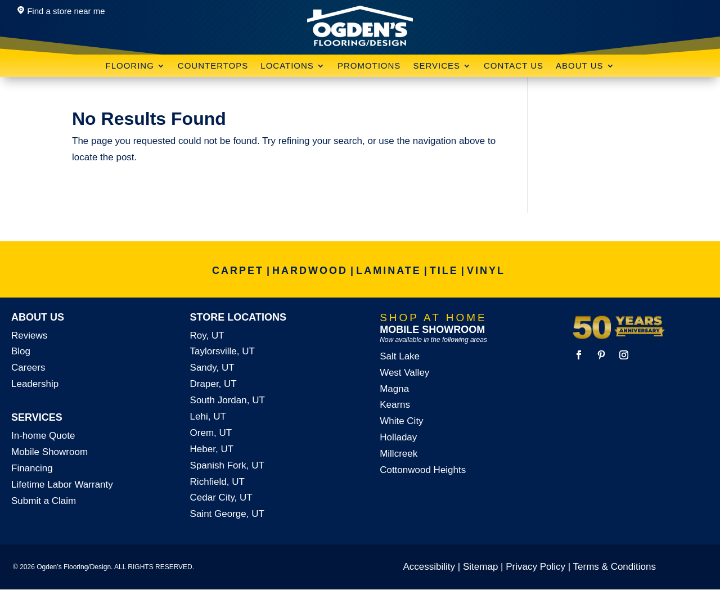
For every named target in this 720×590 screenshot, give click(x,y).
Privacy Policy (535, 566)
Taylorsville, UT (222, 351)
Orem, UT (211, 432)
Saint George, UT (227, 513)
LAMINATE (388, 270)
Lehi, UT (208, 416)
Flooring (129, 66)
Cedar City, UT (221, 497)
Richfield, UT (217, 481)
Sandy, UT (212, 367)
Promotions (369, 66)
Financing (32, 468)
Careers (28, 367)
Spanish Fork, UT (227, 465)
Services (436, 66)
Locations (287, 66)
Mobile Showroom (49, 452)
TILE (444, 270)
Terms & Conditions (614, 566)
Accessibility (429, 566)
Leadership (34, 384)
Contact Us (513, 66)
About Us (579, 66)
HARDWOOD (310, 270)
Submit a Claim (43, 501)
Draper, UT (213, 384)
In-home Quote (43, 435)
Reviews (29, 335)
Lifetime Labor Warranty (62, 484)
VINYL (486, 270)
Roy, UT (207, 335)
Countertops (213, 66)
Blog (20, 351)
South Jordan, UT (227, 400)
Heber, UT (211, 449)
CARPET (238, 270)
